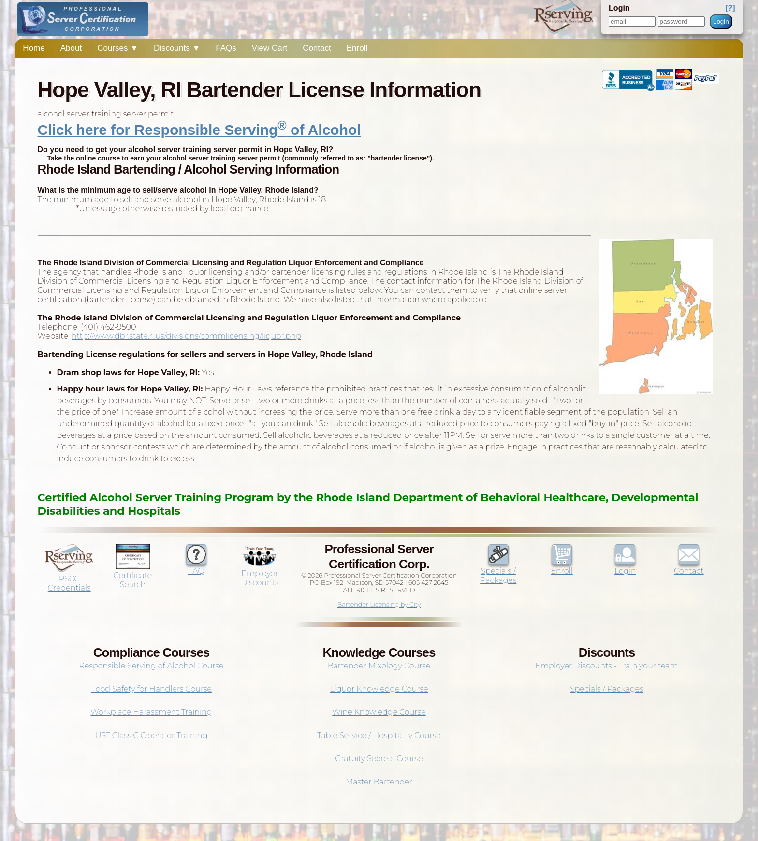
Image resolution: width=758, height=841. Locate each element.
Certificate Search (133, 575)
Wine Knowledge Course (378, 712)
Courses (117, 48)
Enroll (357, 48)
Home (33, 48)
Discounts (177, 48)
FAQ (196, 566)
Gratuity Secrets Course (379, 758)
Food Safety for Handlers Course (151, 689)
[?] (730, 8)
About (71, 48)
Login (721, 21)
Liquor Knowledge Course (379, 689)
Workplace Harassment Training (151, 712)
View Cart (269, 48)
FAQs (226, 48)
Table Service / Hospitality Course (379, 735)
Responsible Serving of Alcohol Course (151, 665)
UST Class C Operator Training (151, 735)
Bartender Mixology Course (379, 665)
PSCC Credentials (69, 579)
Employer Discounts (259, 573)
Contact (317, 48)
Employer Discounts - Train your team (606, 665)
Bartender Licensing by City (379, 604)
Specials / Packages (498, 571)
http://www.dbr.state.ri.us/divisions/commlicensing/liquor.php (186, 336)
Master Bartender (379, 781)
